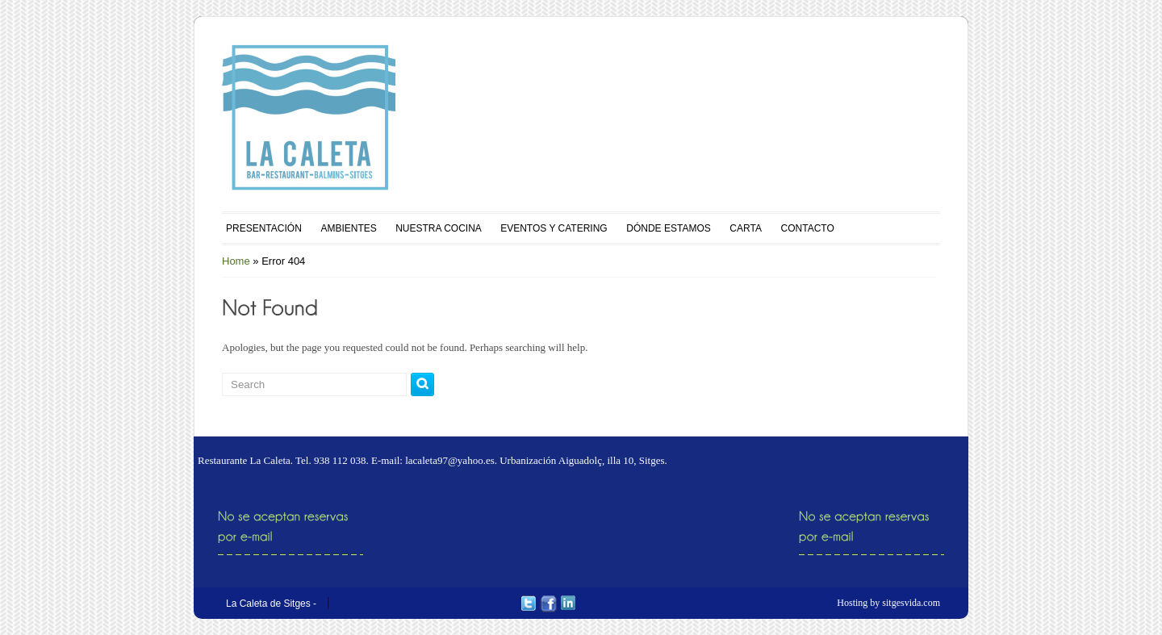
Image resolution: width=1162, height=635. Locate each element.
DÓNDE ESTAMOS (668, 228)
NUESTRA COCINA (438, 228)
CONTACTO (807, 228)
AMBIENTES (348, 228)
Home (236, 261)
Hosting (852, 602)
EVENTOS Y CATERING (553, 228)
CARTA (745, 228)
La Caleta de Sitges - (271, 603)
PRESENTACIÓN (264, 228)
